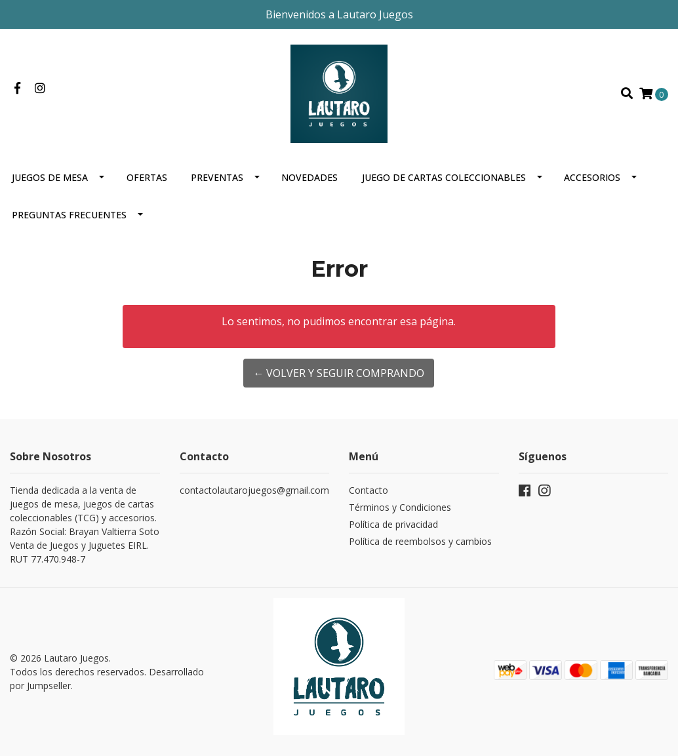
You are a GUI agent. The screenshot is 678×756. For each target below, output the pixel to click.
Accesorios (592, 177)
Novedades (309, 177)
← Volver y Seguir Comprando (338, 373)
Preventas (217, 177)
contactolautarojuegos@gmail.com (254, 490)
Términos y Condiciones (400, 507)
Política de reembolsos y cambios (420, 541)
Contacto (368, 490)
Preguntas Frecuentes (69, 215)
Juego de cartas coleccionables (444, 177)
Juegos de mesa (50, 177)
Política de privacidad (393, 524)
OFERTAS (147, 177)
